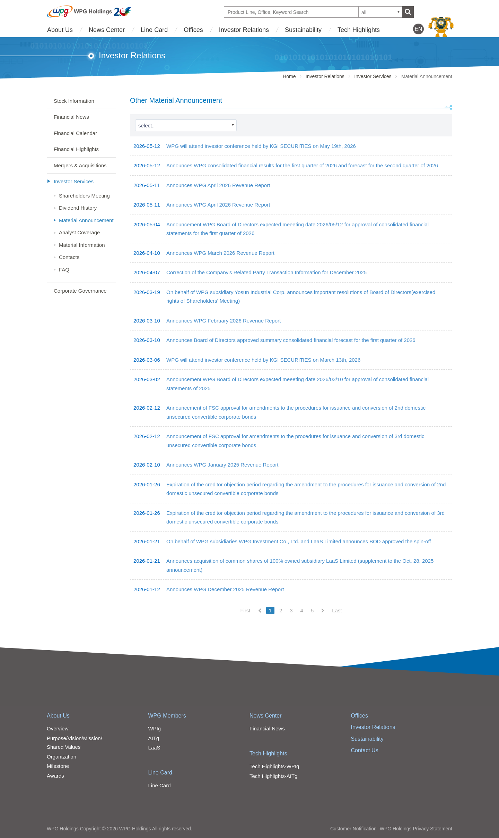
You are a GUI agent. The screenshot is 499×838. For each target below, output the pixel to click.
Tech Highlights (359, 29)
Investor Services (372, 76)
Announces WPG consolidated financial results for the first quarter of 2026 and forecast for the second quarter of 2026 (302, 165)
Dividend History (78, 208)
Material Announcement (86, 220)
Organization (61, 757)
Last (337, 610)
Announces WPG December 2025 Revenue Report (225, 589)
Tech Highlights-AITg (273, 776)
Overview (58, 728)
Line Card (154, 29)
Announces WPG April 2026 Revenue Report (218, 185)
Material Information (82, 245)
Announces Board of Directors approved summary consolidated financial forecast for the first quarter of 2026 (290, 340)
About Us (60, 29)
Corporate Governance (80, 291)
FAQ (64, 270)
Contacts (69, 257)
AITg (153, 738)
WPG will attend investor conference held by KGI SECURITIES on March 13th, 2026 (263, 360)
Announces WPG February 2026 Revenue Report (223, 321)
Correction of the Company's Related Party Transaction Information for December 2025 (266, 272)
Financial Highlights (76, 149)
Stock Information (74, 101)
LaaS (154, 748)
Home (289, 76)
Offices (193, 29)
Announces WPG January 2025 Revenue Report (222, 465)
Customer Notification (353, 828)
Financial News (71, 117)
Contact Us (364, 750)
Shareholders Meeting (84, 196)
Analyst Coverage (79, 232)
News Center (107, 29)
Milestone (58, 766)
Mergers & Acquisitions (80, 165)
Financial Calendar (75, 133)
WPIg (154, 728)
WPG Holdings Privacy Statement (416, 828)
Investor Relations (244, 29)
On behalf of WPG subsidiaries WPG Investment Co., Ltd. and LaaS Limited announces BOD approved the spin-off (298, 541)
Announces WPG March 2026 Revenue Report (220, 253)
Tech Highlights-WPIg (274, 766)
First (245, 610)
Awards (55, 776)
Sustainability (303, 29)
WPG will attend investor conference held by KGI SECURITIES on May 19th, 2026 (261, 146)
